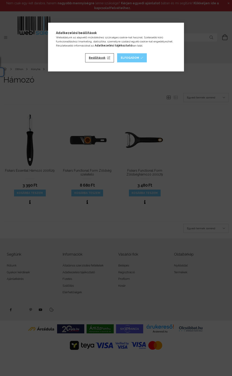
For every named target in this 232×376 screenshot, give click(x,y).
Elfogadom (130, 57)
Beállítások (97, 57)
